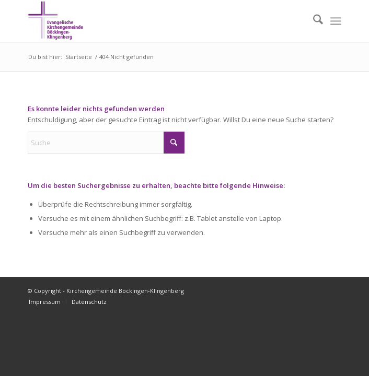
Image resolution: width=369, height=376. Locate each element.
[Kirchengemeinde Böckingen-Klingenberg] (153, 21)
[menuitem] (313, 21)
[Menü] (335, 20)
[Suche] (313, 21)
